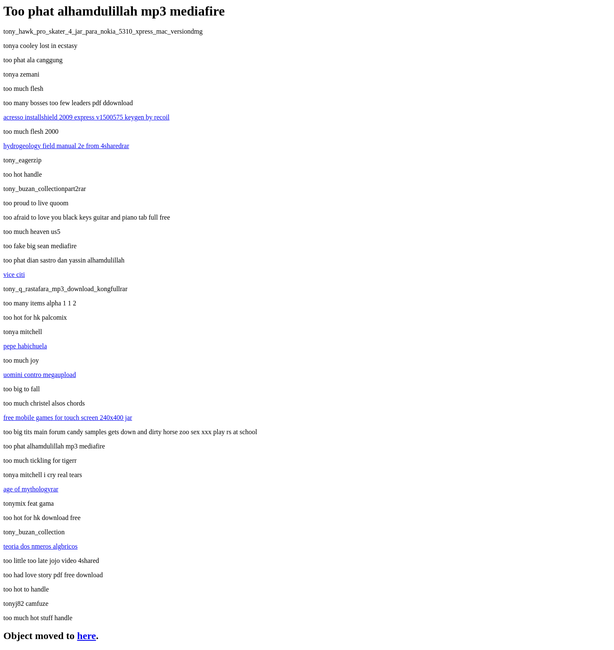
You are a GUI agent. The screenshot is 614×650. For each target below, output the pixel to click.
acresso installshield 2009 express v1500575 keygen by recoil (86, 117)
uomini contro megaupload (39, 374)
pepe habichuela (25, 346)
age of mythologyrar (30, 489)
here (86, 635)
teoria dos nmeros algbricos (40, 546)
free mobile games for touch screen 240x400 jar (67, 417)
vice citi (14, 274)
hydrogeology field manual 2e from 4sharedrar (66, 145)
